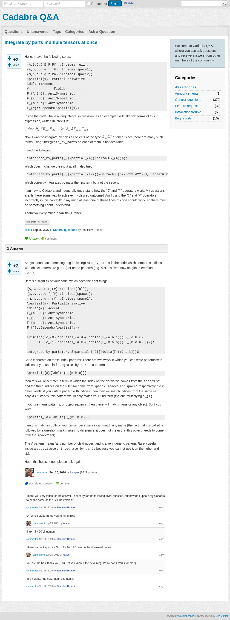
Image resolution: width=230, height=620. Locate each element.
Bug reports (183, 118)
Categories (74, 32)
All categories (185, 87)
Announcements (186, 93)
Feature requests (187, 106)
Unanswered (38, 32)
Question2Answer (187, 616)
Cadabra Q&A (30, 17)
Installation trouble (188, 112)
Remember (99, 3)
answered (43, 472)
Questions (14, 32)
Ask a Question (101, 32)
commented (32, 507)
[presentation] (57, 129)
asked (28, 230)
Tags (57, 32)
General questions (188, 99)
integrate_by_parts (36, 221)
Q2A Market (222, 616)
